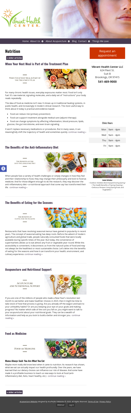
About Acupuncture (56, 41)
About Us (35, 41)
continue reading (77, 132)
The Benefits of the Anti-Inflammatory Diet (31, 147)
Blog (74, 41)
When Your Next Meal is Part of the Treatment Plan (36, 63)
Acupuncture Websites (28, 401)
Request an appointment (107, 53)
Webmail (60, 405)
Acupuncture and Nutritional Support (28, 269)
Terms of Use (93, 401)
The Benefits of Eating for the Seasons (29, 202)
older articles (14, 57)
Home (25, 41)
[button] (3, 168)
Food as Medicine (15, 333)
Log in (71, 405)
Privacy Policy (105, 401)
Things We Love (100, 41)
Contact (82, 41)
